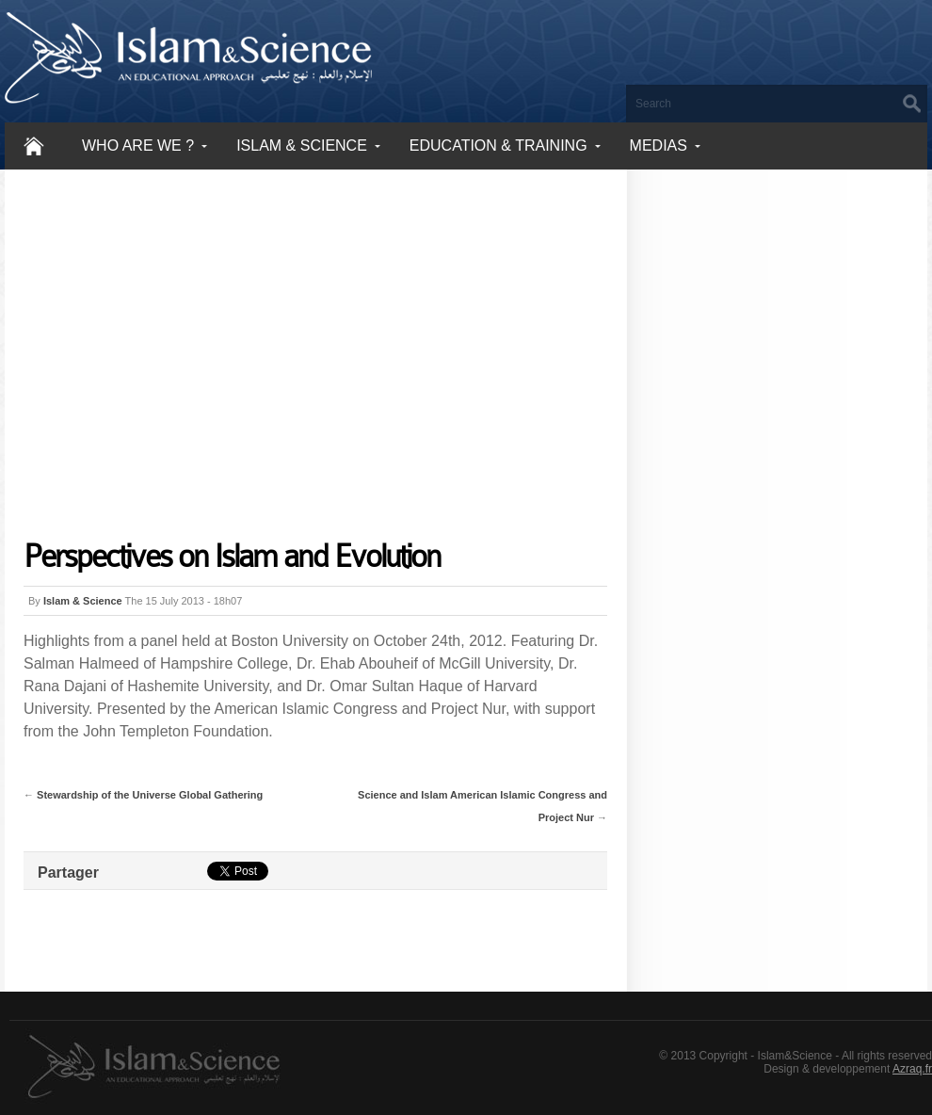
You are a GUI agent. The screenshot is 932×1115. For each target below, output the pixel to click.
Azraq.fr (912, 1068)
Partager (68, 873)
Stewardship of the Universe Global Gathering (150, 794)
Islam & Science (82, 600)
